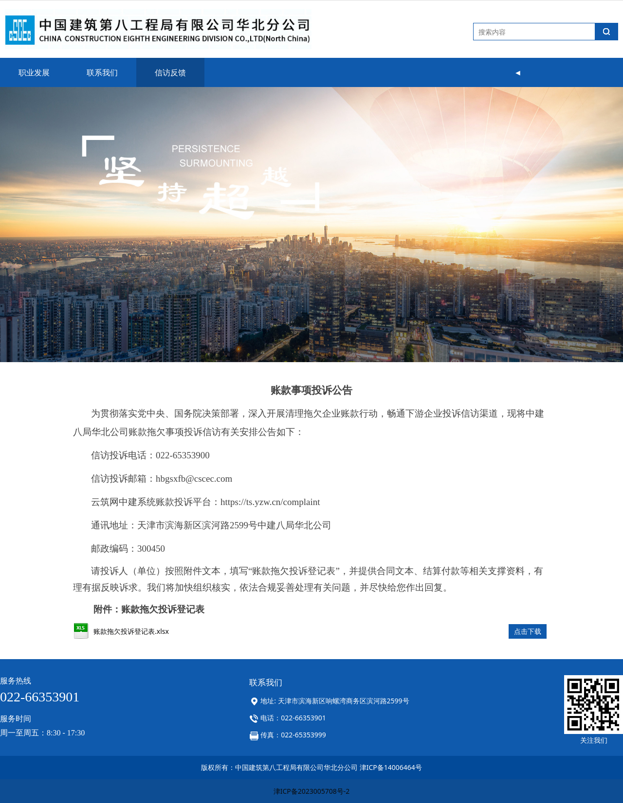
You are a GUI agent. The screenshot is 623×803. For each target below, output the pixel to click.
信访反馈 (170, 72)
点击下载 (527, 631)
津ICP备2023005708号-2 (312, 791)
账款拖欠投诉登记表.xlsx (131, 631)
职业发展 (34, 72)
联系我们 (102, 72)
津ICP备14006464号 (391, 767)
